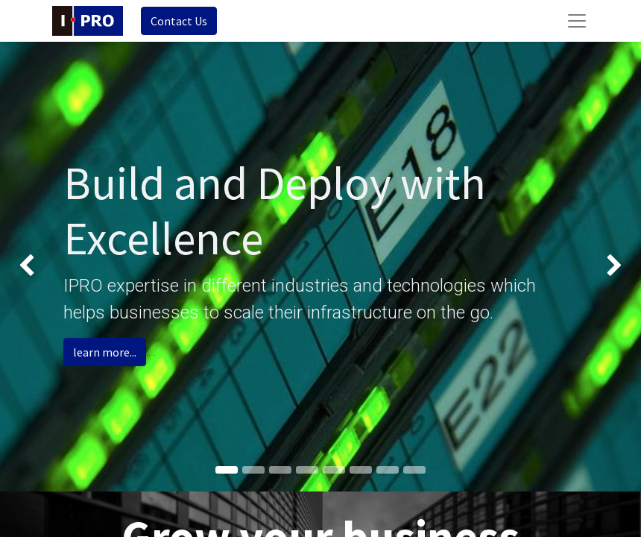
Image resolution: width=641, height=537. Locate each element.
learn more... (104, 352)
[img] (25, 267)
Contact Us (179, 20)
